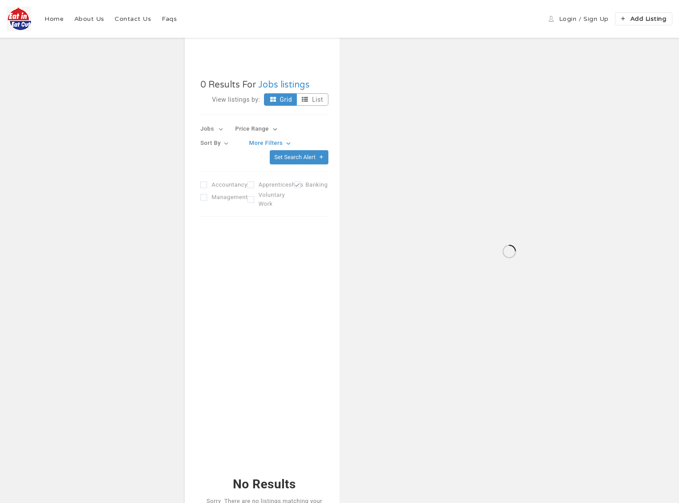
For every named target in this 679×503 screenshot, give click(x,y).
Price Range (257, 128)
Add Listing (643, 19)
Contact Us (133, 19)
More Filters (271, 144)
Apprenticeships (270, 184)
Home (54, 19)
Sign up (596, 19)
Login (568, 19)
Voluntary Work (270, 199)
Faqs (169, 19)
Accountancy (223, 184)
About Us (89, 19)
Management (223, 197)
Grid (280, 99)
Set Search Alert (299, 157)
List (311, 99)
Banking (316, 184)
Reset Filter (264, 363)
